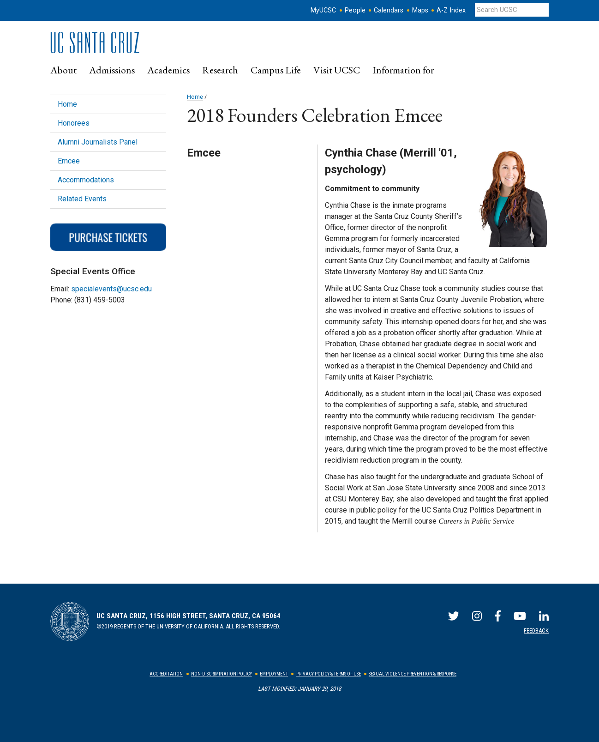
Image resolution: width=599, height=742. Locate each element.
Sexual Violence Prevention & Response (412, 674)
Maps (420, 10)
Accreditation (166, 674)
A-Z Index (451, 10)
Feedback (536, 630)
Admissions (112, 69)
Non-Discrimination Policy (221, 674)
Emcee (69, 161)
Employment (274, 674)
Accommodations (86, 179)
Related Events (82, 198)
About (63, 69)
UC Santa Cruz (101, 42)
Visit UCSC (336, 69)
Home (195, 96)
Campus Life (276, 69)
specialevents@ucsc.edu (111, 288)
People (355, 10)
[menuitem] (63, 70)
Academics (168, 69)
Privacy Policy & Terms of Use (328, 674)
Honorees (74, 123)
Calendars (388, 10)
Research (220, 69)
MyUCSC (323, 10)
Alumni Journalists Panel (98, 142)
